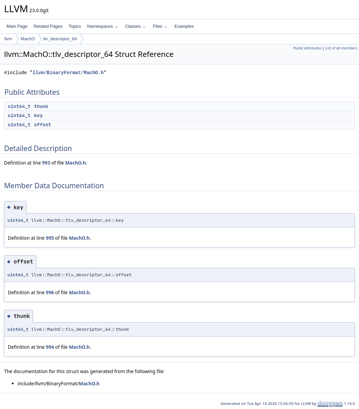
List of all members (341, 48)
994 (50, 347)
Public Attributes (307, 48)
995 (50, 238)
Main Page (16, 26)
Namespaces (102, 26)
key (38, 115)
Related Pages (48, 26)
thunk (41, 106)
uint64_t (19, 106)
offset (42, 125)
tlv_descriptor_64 (60, 38)
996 (50, 292)
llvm (8, 38)
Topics (74, 26)
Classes (135, 26)
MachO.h (75, 162)
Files (160, 26)
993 (46, 162)
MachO (28, 38)
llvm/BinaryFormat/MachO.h (68, 72)
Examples (184, 26)
